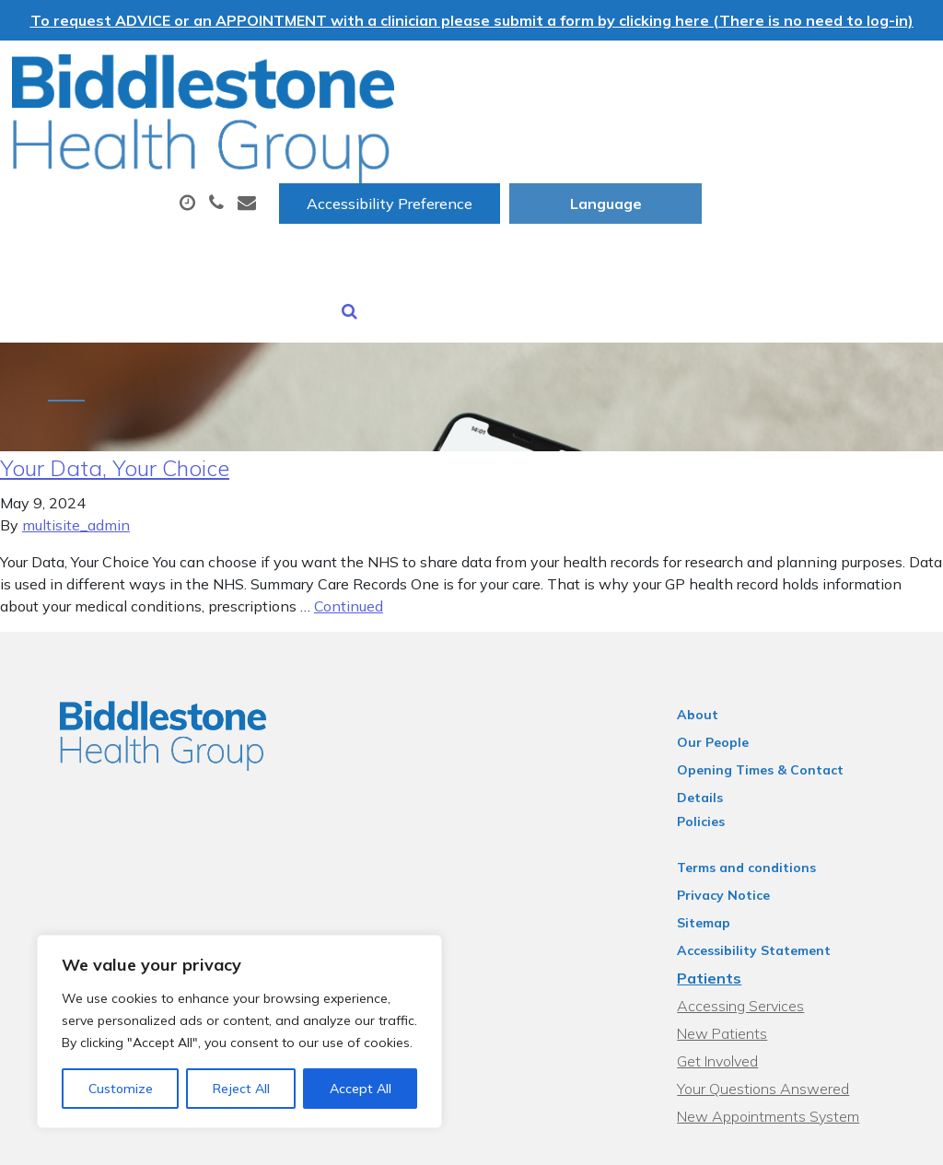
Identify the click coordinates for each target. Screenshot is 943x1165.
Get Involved (730, 957)
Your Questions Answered (776, 984)
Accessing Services (753, 901)
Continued (348, 526)
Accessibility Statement (767, 846)
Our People (726, 662)
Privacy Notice (736, 791)
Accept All (360, 1088)
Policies (714, 717)
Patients (722, 874)
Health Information (653, 196)
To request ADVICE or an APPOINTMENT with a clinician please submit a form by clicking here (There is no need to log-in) (472, 20)
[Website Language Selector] (835, 74)
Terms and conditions (759, 763)
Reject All (241, 1088)
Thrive (889, 1137)
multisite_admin (76, 445)
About (290, 131)
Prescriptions (608, 131)
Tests (729, 131)
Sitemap (716, 818)
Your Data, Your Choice (114, 388)
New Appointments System (781, 1012)
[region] (239, 1031)
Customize (120, 1088)
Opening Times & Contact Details (798, 690)
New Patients (469, 196)
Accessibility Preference (619, 74)
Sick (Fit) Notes (311, 196)
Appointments (442, 131)
